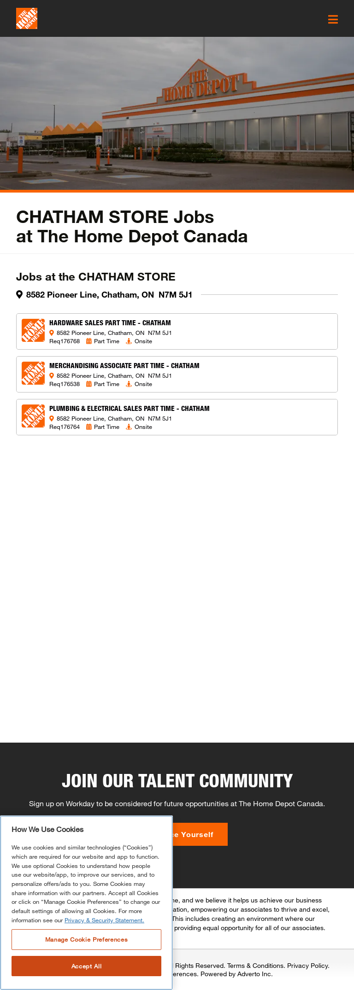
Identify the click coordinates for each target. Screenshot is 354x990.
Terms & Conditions (255, 965)
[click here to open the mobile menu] (333, 19)
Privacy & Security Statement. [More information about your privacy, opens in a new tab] (104, 920)
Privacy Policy (307, 965)
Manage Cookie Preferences (86, 939)
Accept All (86, 966)
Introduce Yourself (177, 834)
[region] (86, 902)
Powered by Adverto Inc (236, 974)
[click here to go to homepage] (26, 18)
